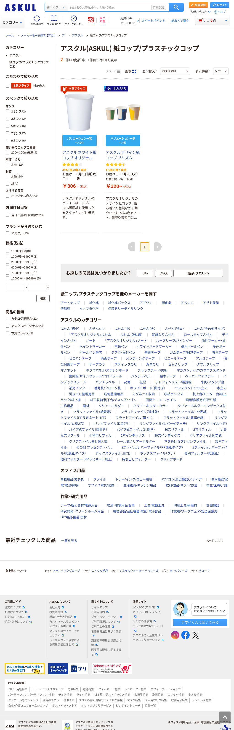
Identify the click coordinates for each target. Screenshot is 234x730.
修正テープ (152, 352)
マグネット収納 (143, 394)
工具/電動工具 (154, 505)
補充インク (77, 388)
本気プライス (73, 88)
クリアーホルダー (111, 406)
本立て (221, 388)
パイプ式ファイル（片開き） (136, 429)
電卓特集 (73, 689)
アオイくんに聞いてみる (200, 622)
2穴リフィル (202, 429)
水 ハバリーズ (178, 571)
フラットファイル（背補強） (140, 412)
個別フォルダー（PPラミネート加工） (87, 459)
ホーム (9, 35)
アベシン (187, 303)
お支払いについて (17, 617)
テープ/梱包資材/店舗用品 (79, 505)
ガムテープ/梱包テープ (186, 352)
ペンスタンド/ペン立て (191, 388)
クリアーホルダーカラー (150, 406)
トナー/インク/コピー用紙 (133, 479)
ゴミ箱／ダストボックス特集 (112, 694)
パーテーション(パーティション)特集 (31, 694)
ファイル (99, 479)
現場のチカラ (51, 700)
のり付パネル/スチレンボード (107, 370)
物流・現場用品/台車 (121, 505)
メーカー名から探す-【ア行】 (38, 35)
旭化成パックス (119, 303)
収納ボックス (173, 394)
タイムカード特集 (109, 689)
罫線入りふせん (163, 334)
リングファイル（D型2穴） (112, 423)
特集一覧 (150, 705)
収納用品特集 (179, 700)
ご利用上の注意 (102, 626)
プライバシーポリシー (106, 617)
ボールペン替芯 (91, 352)
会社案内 (56, 607)
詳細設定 (158, 7)
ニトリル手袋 (99, 571)
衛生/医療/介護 (216, 485)
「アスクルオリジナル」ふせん (90, 334)
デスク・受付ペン (123, 352)
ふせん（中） (122, 329)
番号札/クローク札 (107, 388)
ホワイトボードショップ (166, 689)
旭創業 (166, 303)
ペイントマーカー (92, 346)
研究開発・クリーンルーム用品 (82, 511)
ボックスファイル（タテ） (157, 453)
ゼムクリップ (177, 364)
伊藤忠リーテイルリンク (125, 308)
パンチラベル (140, 376)
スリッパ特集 (176, 694)
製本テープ (168, 376)
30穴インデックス (167, 435)
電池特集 (88, 689)
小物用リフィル (100, 435)
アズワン (146, 303)
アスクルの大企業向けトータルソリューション (148, 637)
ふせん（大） (148, 329)
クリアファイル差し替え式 (88, 441)
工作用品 (67, 406)
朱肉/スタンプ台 (212, 382)
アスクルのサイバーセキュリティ (64, 633)
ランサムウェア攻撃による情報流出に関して (64, 642)
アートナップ (70, 303)
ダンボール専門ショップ (23, 700)
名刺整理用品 (113, 394)
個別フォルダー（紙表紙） (202, 453)
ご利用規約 (100, 612)
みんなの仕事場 (144, 621)
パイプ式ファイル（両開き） (88, 429)
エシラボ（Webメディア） (148, 628)
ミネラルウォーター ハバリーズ (138, 571)
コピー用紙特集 (17, 689)
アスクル (77, 35)
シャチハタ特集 (201, 700)
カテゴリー (12, 22)
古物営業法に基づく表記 (106, 633)
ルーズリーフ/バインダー (174, 340)
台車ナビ (69, 700)
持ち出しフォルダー (136, 459)
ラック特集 (83, 694)
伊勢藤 (65, 308)
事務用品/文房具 (72, 479)
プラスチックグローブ (66, 571)
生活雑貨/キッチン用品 (139, 485)
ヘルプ (222, 11)
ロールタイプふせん (198, 334)
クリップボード (171, 459)
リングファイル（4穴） (212, 423)
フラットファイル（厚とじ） (135, 418)
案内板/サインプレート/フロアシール (95, 376)
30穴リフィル (174, 429)
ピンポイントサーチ (128, 705)
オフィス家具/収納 (101, 485)
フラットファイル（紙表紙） (92, 412)
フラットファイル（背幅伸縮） (184, 418)
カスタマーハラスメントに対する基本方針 (64, 624)
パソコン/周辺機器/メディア (182, 479)
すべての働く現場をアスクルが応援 (101, 700)
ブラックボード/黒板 (152, 370)
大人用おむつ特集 (156, 700)
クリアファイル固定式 (206, 435)
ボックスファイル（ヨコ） (113, 453)
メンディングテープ (140, 358)
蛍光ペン (120, 346)
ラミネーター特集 (135, 689)
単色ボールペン (192, 346)
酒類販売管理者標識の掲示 (106, 643)
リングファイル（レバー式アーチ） (163, 423)
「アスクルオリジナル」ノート (126, 340)
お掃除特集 (141, 694)
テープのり (97, 364)
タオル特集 (195, 694)
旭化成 (94, 303)
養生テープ (220, 352)
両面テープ (109, 358)
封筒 (127, 382)
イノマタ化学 (89, 308)
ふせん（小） (97, 329)
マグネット (69, 370)
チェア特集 (65, 694)
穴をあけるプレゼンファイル (185, 441)
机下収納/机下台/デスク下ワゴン (113, 400)
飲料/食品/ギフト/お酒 (181, 485)
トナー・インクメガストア (47, 689)
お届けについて (16, 612)
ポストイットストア (64, 705)
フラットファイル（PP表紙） (188, 412)
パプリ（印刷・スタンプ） (147, 614)
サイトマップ (99, 607)
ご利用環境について (105, 621)
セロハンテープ (80, 358)
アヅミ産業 (211, 303)
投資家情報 (58, 612)
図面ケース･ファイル (161, 400)
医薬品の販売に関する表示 (106, 652)
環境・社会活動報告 (62, 617)
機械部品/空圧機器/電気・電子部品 (137, 511)
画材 (86, 406)
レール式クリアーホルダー (136, 441)
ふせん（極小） (70, 329)
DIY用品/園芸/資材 (74, 517)
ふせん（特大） (174, 329)
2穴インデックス (133, 435)
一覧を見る (69, 540)
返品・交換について (18, 621)
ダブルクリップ (208, 364)
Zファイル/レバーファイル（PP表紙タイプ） (152, 447)
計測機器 (212, 505)
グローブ (204, 571)
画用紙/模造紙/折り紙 (201, 400)
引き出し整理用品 (82, 394)
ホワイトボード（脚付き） (147, 388)
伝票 (143, 382)
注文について (15, 607)
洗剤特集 (157, 694)
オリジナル (116, 89)
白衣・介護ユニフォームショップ (28, 705)
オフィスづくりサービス (96, 705)
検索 (176, 7)
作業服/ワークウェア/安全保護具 (193, 511)
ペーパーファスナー (199, 376)
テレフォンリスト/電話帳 (173, 382)
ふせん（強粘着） (131, 334)
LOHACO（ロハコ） (146, 607)
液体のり (152, 364)
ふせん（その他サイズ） (210, 329)
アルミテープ (205, 358)
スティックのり (125, 364)
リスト (112, 71)
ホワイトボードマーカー (154, 346)
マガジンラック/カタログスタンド (201, 370)
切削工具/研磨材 (185, 505)
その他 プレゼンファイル (94, 447)
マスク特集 (134, 700)
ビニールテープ (175, 358)
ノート (91, 340)
